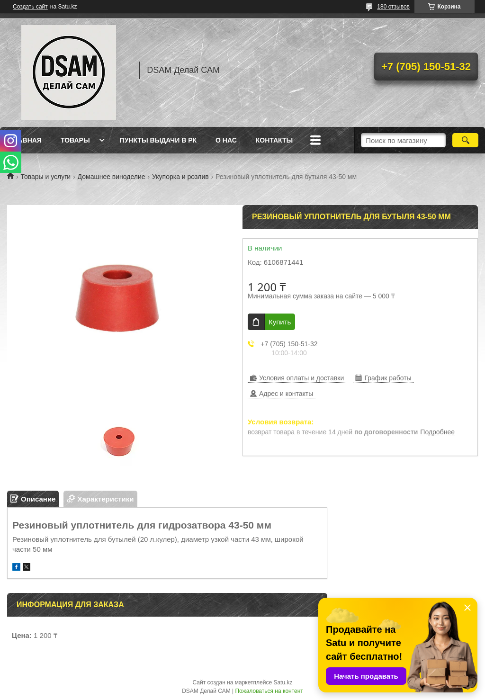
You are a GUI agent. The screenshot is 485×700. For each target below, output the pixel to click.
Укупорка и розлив (180, 176)
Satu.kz (282, 682)
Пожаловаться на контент (269, 691)
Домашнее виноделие (111, 176)
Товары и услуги (45, 176)
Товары (75, 140)
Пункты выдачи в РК (158, 140)
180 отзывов (393, 6)
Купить (280, 322)
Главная (25, 140)
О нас (226, 140)
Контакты (274, 140)
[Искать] (465, 140)
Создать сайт (30, 6)
